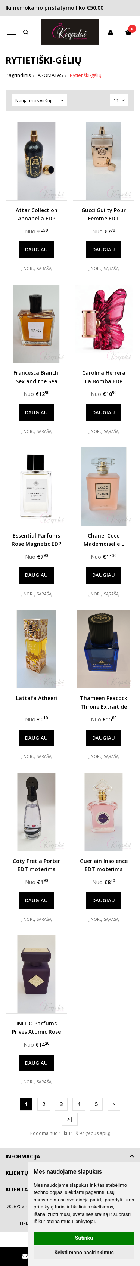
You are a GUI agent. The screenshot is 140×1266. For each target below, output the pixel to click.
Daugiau (36, 249)
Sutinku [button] (84, 1238)
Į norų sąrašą (36, 268)
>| (70, 1119)
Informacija (23, 1156)
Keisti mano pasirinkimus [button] (83, 1253)
